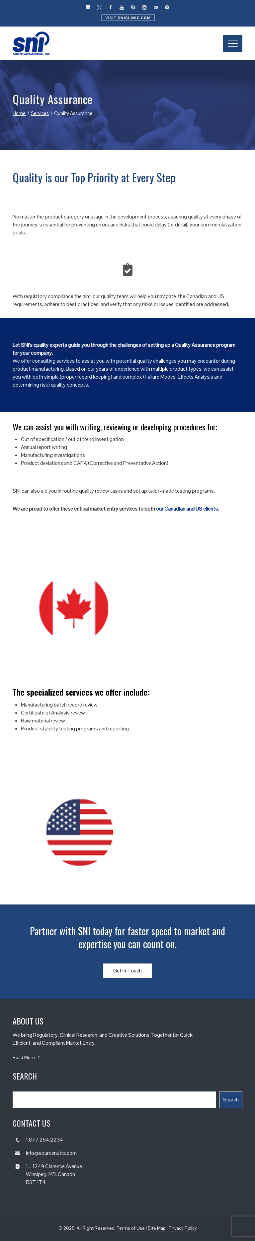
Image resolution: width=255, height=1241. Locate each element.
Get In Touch (127, 970)
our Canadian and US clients (187, 508)
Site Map (157, 1228)
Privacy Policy (183, 1228)
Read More (27, 1057)
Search (231, 1099)
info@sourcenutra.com (51, 1152)
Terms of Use (131, 1228)
